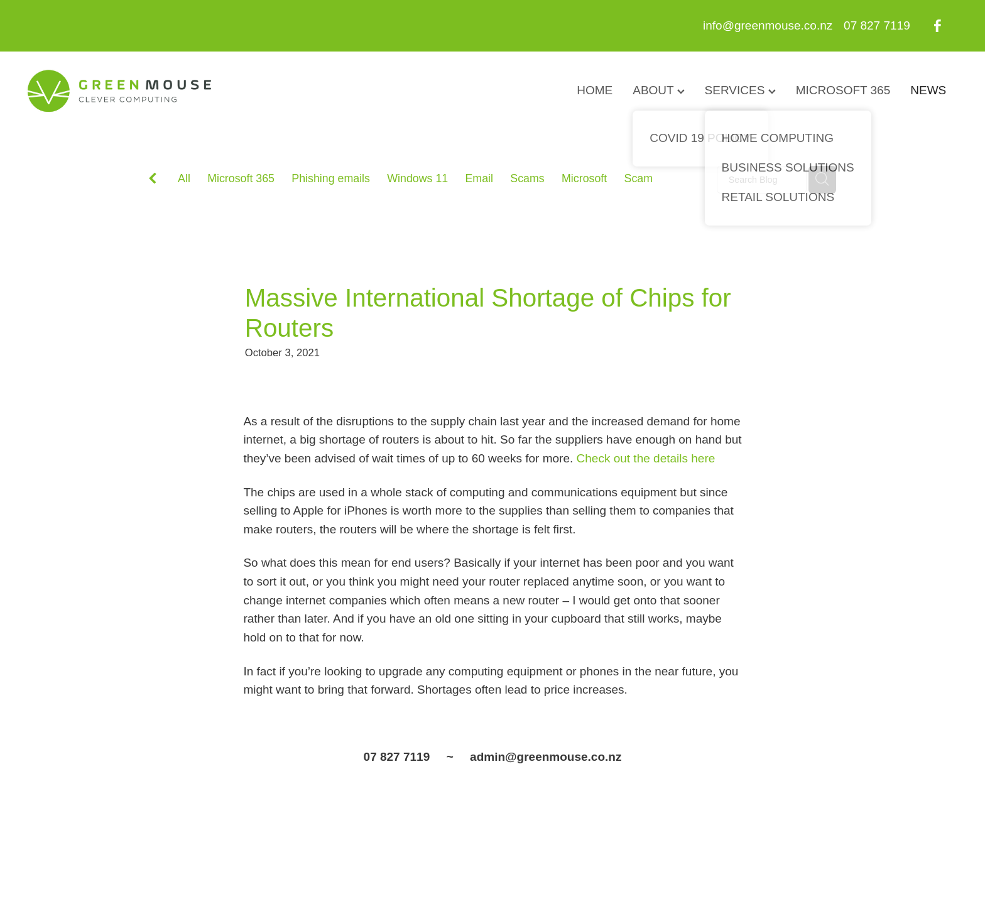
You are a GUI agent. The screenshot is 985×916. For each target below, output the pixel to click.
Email (479, 178)
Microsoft (584, 178)
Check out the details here (646, 458)
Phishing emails (330, 178)
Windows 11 (417, 178)
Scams (527, 178)
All (184, 178)
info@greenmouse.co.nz (767, 25)
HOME (594, 90)
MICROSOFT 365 (843, 90)
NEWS (928, 90)
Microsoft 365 (241, 178)
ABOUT (658, 90)
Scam (638, 178)
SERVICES (740, 90)
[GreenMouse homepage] (119, 91)
